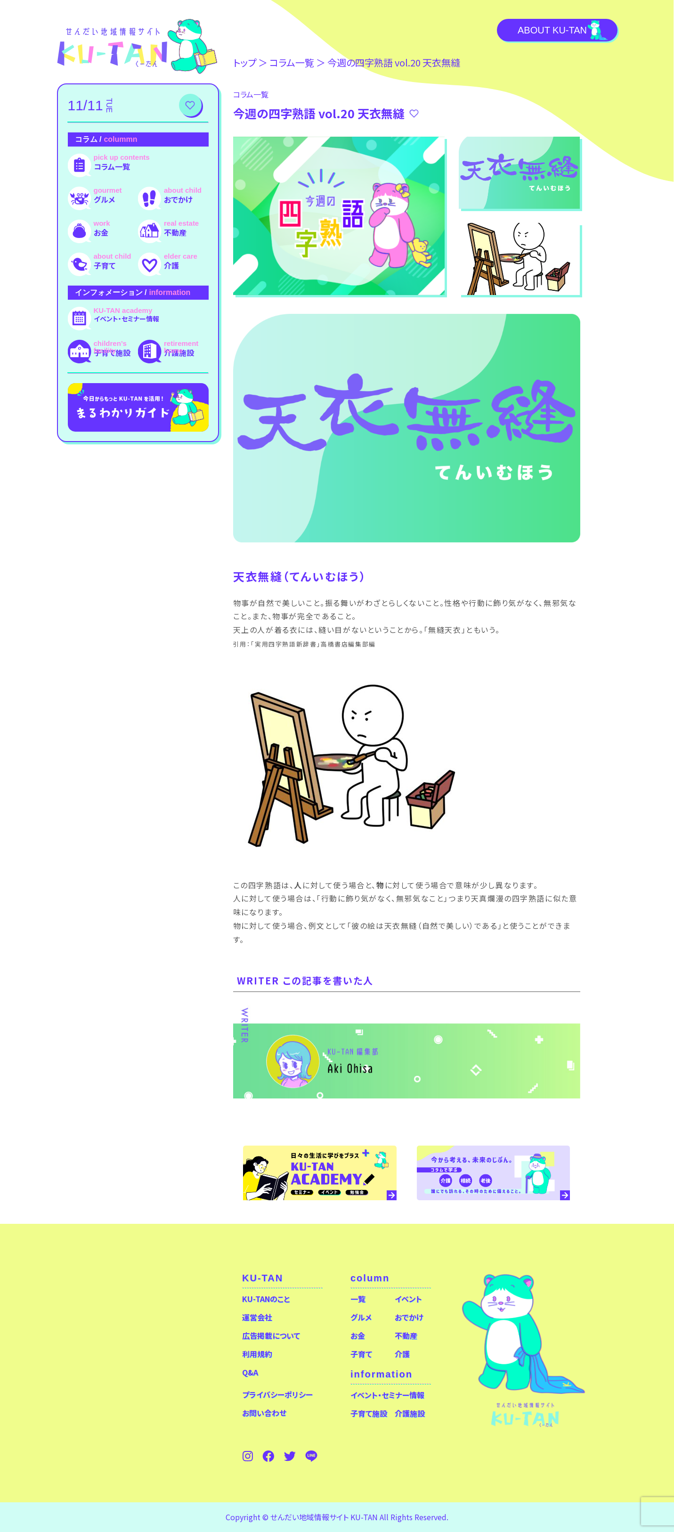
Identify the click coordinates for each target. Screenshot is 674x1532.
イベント (408, 1298)
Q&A (250, 1372)
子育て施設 (112, 352)
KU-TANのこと (266, 1298)
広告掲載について (271, 1335)
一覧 (357, 1298)
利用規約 (257, 1354)
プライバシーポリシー (277, 1394)
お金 (101, 232)
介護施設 (179, 352)
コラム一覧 (112, 166)
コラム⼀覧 (291, 62)
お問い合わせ (264, 1412)
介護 (171, 265)
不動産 (175, 232)
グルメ (104, 199)
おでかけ (178, 199)
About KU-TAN (552, 30)
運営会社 (257, 1317)
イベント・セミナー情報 (126, 318)
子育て (104, 265)
